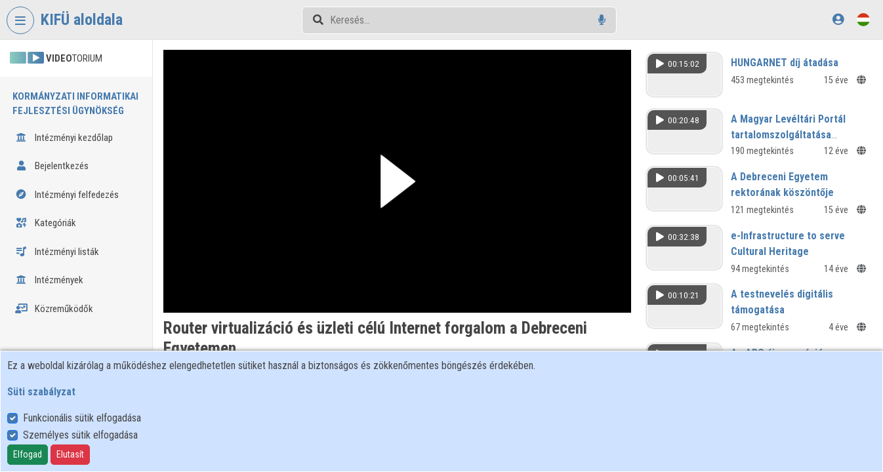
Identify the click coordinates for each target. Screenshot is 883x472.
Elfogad (27, 454)
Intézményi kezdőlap (64, 138)
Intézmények (49, 280)
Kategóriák (45, 223)
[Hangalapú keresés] (602, 20)
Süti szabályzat (41, 391)
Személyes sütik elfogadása (80, 435)
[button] (397, 181)
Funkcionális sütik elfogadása (82, 418)
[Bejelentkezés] (838, 19)
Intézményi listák (57, 252)
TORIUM (56, 58)
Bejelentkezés (52, 166)
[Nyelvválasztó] (863, 19)
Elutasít (70, 454)
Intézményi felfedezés (67, 195)
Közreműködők (54, 309)
